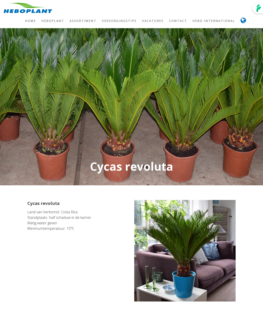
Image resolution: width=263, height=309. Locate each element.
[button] (243, 21)
